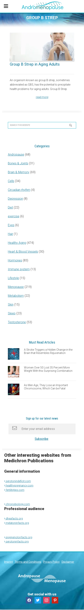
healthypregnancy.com (18, 485)
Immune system (19, 269)
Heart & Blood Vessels (23, 251)
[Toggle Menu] (6, 6)
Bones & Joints (18, 163)
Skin (10, 304)
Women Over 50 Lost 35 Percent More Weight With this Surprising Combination (48, 369)
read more (42, 97)
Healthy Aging (17, 243)
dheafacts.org (13, 518)
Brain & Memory (18, 172)
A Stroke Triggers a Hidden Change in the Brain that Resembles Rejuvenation (48, 351)
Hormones (15, 260)
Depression (15, 198)
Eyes (11, 225)
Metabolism (16, 296)
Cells (11, 181)
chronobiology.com (17, 504)
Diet (10, 207)
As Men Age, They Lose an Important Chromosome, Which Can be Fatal (46, 387)
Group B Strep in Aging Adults (35, 64)
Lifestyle (13, 278)
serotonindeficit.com (17, 481)
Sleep (12, 313)
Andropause (16, 154)
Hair (10, 234)
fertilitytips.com (14, 489)
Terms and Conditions (28, 561)
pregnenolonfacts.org (18, 537)
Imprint (8, 561)
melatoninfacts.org (16, 522)
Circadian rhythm (19, 190)
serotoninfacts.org (16, 541)
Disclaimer (68, 561)
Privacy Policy (51, 561)
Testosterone (17, 322)
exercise (13, 216)
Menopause (16, 287)
